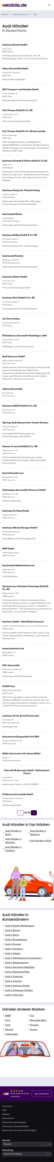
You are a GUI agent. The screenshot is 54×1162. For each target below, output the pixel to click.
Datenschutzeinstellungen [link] (14, 1122)
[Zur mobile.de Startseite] (14, 5)
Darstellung (7, 1150)
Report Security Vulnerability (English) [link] (19, 1130)
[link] (18, 297)
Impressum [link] (7, 1106)
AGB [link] (4, 1110)
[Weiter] (34, 812)
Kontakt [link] (5, 1114)
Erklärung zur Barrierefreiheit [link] (15, 1126)
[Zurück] (20, 812)
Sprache (6, 1140)
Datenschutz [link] (8, 1118)
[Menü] (49, 5)
